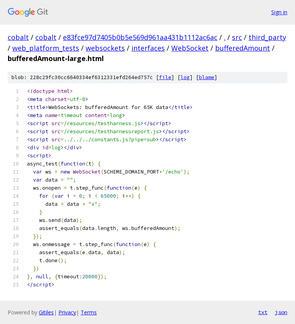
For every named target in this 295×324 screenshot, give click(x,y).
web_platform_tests (45, 48)
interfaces (148, 48)
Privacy (67, 312)
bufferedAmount (242, 48)
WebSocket (190, 48)
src (237, 37)
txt (262, 312)
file (165, 77)
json (281, 312)
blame (206, 77)
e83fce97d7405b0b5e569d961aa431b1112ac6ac (140, 37)
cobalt (18, 37)
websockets (105, 48)
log (185, 77)
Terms (89, 312)
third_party (267, 37)
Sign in (279, 12)
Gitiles (46, 312)
